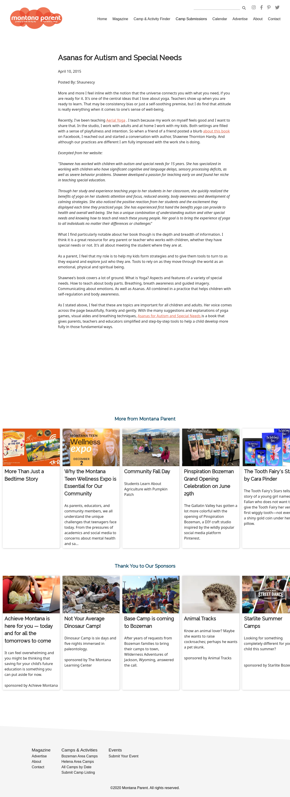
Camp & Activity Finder (152, 19)
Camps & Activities (79, 750)
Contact (274, 19)
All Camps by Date (76, 767)
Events (115, 750)
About (258, 19)
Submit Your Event (123, 756)
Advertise (240, 19)
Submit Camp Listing (78, 772)
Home (102, 19)
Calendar (219, 19)
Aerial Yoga (115, 120)
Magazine (120, 19)
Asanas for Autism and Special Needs (170, 315)
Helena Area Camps (77, 761)
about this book (216, 131)
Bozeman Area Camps (79, 756)
